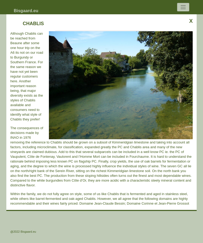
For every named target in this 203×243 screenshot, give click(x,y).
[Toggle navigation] (183, 7)
